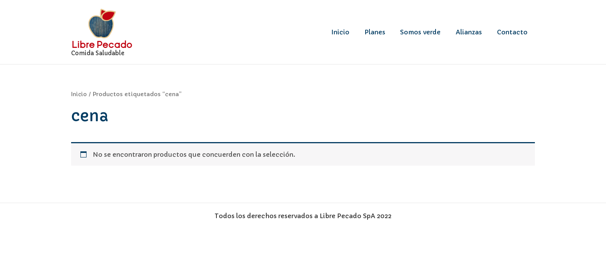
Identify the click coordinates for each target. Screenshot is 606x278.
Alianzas (473, 32)
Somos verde (427, 32)
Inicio (352, 32)
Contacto (513, 32)
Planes (383, 32)
